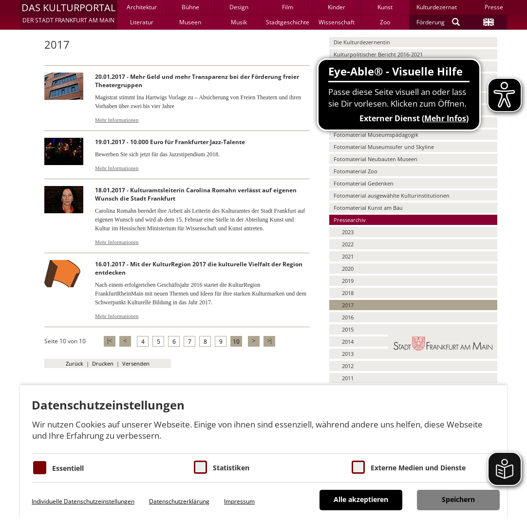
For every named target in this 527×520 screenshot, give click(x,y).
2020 (348, 268)
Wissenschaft (337, 22)
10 (236, 341)
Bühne (190, 7)
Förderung (430, 22)
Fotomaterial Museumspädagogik (376, 134)
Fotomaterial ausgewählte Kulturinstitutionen (392, 195)
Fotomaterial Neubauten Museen (375, 159)
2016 (348, 317)
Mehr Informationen (117, 120)
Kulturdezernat (436, 7)
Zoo (385, 22)
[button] (68, 14)
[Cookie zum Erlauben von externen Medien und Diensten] (358, 467)
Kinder (336, 7)
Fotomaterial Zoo (355, 171)
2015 (348, 329)
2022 (348, 244)
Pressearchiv (350, 219)
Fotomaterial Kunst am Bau (368, 207)
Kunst (385, 7)
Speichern (458, 499)
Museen (190, 22)
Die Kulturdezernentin (362, 42)
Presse (494, 7)
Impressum (239, 501)
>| (269, 340)
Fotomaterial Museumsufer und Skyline (384, 146)
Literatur (141, 22)
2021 (348, 256)
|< (109, 340)
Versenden (136, 363)
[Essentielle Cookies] (39, 467)
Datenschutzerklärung (179, 501)
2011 (348, 378)
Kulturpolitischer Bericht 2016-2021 (378, 54)
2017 (348, 305)
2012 (348, 366)
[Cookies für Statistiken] (200, 467)
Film (287, 7)
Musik (239, 22)
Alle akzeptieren (361, 499)
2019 (348, 280)
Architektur (142, 7)
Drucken (102, 363)
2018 (348, 293)
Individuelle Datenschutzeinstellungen (83, 501)
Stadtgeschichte (287, 22)
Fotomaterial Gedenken (364, 183)
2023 (348, 232)
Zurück (74, 363)
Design (238, 7)
